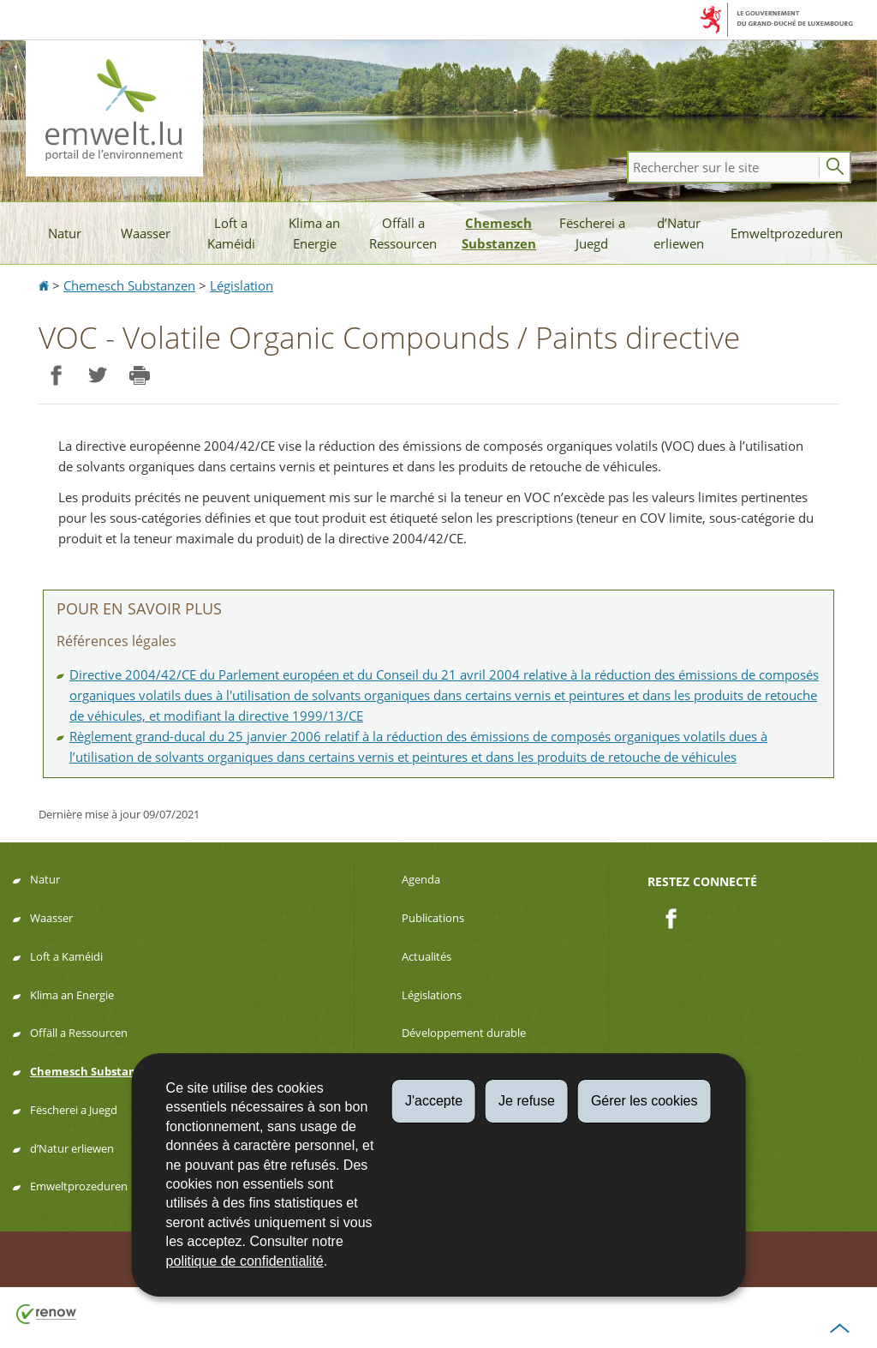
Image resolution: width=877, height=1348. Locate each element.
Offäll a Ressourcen (403, 233)
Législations (432, 995)
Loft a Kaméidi (231, 233)
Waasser (145, 233)
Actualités (426, 956)
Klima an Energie (314, 233)
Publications (433, 918)
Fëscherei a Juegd (592, 233)
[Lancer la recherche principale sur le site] (835, 167)
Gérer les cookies (644, 1100)
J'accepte (433, 1100)
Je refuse (526, 1100)
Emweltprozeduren (787, 233)
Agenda (421, 879)
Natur (64, 233)
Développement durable (464, 1032)
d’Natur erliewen (678, 233)
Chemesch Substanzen (499, 233)
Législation (241, 285)
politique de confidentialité (245, 1261)
